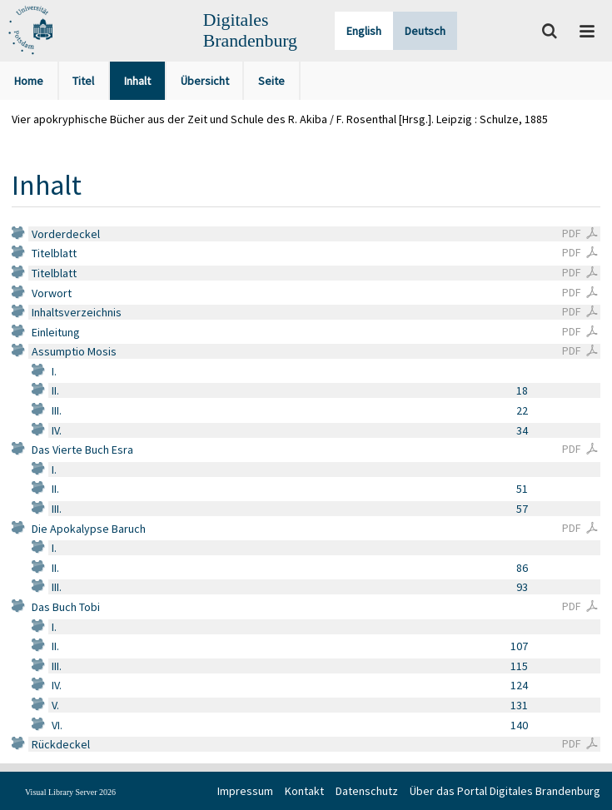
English (363, 30)
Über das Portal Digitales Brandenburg (505, 790)
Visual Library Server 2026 (70, 792)
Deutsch (425, 30)
